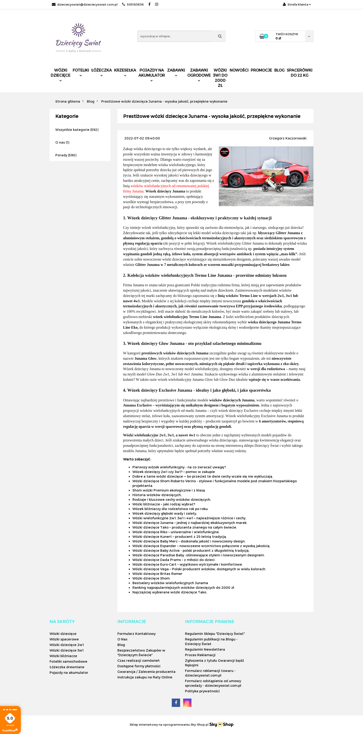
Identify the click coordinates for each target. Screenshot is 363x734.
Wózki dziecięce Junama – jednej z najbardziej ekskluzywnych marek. (189, 523)
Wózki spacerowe (64, 639)
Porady (61, 155)
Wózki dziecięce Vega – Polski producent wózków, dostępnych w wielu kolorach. (199, 569)
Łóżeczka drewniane (67, 667)
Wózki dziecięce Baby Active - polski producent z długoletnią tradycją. (190, 550)
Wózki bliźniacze (63, 656)
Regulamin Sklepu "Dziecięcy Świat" (215, 634)
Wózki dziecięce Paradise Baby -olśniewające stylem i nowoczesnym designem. (198, 555)
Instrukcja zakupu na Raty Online (144, 677)
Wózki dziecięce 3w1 (67, 650)
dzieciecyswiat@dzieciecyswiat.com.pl (85, 4)
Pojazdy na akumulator (151, 75)
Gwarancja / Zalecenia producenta (146, 672)
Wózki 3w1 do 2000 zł (220, 78)
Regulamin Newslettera (205, 649)
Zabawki (176, 72)
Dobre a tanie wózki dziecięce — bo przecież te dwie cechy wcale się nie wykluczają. (202, 476)
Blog (279, 70)
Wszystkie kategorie (72, 130)
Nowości (239, 70)
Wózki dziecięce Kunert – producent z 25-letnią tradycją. (179, 537)
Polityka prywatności (202, 691)
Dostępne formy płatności (138, 666)
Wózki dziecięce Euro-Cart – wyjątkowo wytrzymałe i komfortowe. (187, 564)
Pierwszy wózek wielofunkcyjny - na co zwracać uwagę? (179, 467)
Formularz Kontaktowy (136, 634)
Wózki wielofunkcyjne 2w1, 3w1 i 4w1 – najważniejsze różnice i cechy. (189, 518)
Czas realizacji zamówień (138, 660)
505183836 (133, 4)
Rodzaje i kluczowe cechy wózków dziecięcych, (171, 499)
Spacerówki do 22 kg (299, 72)
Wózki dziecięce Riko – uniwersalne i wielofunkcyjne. (175, 532)
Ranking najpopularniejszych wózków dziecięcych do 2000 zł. (183, 587)
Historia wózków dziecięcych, (157, 495)
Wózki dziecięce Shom (151, 578)
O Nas (122, 639)
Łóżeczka (101, 72)
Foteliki (81, 72)
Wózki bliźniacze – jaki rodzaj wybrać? (163, 504)
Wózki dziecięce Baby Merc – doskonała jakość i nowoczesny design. (188, 541)
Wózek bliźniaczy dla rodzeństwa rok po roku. (170, 509)
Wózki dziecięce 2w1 (67, 645)
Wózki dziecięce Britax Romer (157, 574)
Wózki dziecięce (60, 75)
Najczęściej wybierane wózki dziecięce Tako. (169, 592)
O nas (60, 142)
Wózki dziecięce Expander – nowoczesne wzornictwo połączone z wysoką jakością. (201, 546)
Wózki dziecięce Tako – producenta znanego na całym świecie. (184, 527)
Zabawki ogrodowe (199, 75)
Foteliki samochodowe (68, 661)
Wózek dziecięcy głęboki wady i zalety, (164, 513)
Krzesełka (125, 72)
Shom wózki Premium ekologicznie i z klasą (168, 490)
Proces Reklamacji (200, 655)
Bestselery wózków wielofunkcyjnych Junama (170, 583)
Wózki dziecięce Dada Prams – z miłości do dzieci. (173, 560)
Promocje (261, 70)
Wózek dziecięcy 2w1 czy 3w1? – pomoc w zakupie (173, 472)
